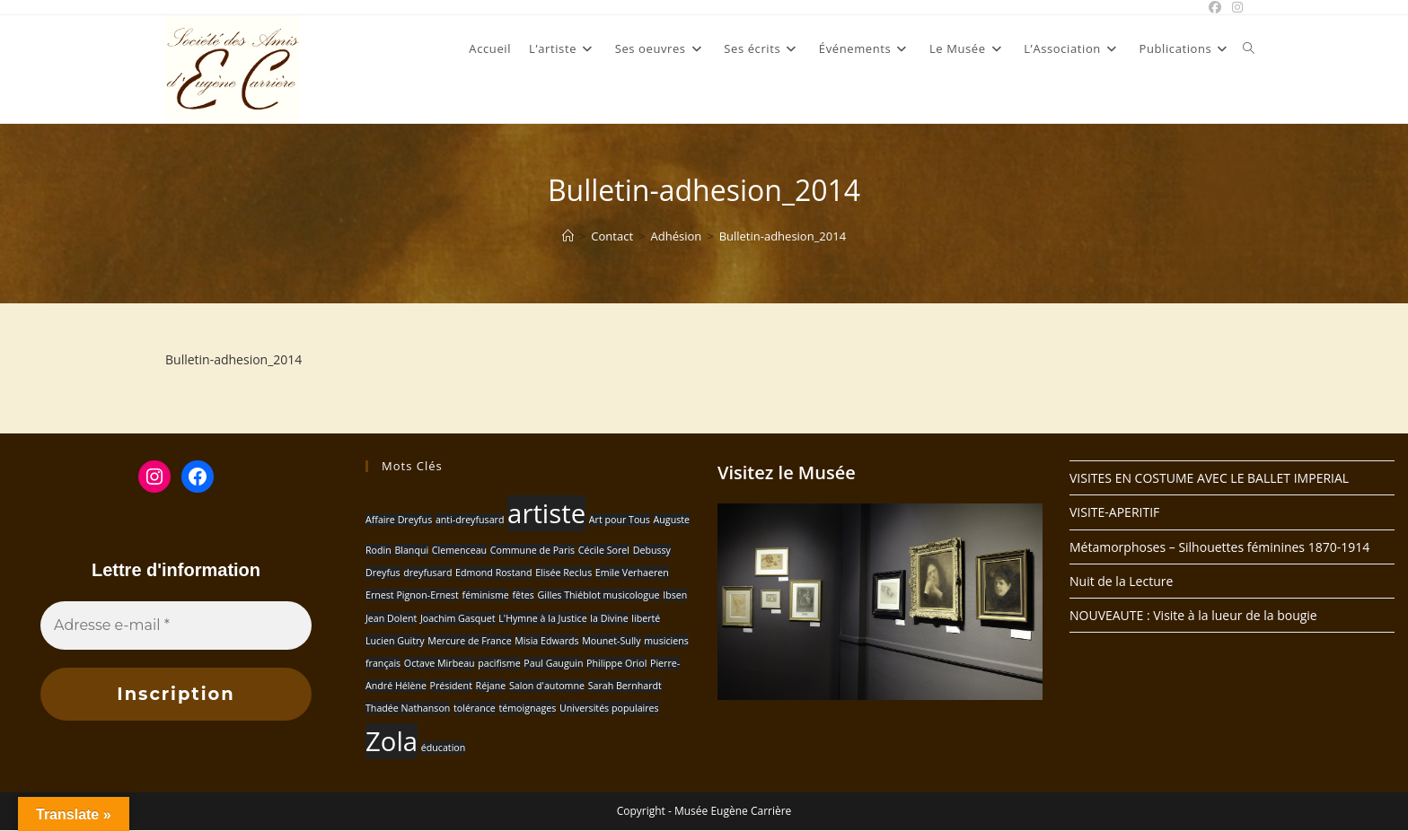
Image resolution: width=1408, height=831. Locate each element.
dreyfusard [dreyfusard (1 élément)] (427, 572)
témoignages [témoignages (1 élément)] (527, 708)
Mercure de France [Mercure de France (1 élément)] (469, 640)
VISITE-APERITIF (1114, 511)
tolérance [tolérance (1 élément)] (474, 708)
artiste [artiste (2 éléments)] (546, 513)
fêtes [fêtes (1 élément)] (522, 595)
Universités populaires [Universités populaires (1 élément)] (609, 708)
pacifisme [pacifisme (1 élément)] (499, 663)
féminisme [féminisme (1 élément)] (485, 595)
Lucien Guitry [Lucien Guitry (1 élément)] (395, 640)
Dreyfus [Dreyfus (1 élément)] (382, 572)
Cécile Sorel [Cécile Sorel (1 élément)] (603, 550)
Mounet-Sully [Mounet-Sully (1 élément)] (611, 640)
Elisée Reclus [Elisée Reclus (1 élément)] (563, 572)
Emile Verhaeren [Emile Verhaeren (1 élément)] (632, 572)
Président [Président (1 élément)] (451, 685)
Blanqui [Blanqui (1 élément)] (411, 550)
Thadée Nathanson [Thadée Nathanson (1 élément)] (407, 708)
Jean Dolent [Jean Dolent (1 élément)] (391, 618)
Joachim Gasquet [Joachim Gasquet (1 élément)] (458, 618)
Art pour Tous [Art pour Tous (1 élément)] (619, 519)
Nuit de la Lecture (1121, 581)
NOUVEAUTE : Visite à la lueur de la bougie (1193, 615)
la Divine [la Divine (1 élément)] (609, 618)
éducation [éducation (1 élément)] (443, 747)
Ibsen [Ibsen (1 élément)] (675, 595)
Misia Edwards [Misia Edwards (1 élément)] (546, 640)
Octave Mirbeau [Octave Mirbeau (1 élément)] (439, 663)
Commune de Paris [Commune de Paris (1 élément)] (532, 550)
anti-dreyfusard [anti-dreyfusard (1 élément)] (470, 519)
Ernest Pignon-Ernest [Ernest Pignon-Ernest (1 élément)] (412, 595)
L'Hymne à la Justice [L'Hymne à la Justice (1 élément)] (542, 618)
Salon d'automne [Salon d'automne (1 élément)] (547, 685)
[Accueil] (568, 236)
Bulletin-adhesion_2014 (782, 236)
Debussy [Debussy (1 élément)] (652, 550)
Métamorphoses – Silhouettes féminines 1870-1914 (1219, 546)
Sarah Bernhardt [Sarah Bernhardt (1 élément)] (625, 685)
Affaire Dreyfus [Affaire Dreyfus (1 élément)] (398, 519)
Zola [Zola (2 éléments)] (391, 741)
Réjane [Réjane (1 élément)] (491, 685)
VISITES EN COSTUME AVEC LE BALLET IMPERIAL (1209, 477)
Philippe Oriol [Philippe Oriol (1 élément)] (616, 663)
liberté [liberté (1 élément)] (645, 618)
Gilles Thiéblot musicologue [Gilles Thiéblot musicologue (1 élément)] (599, 595)
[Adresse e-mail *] (176, 625)
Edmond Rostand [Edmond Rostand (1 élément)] (493, 572)
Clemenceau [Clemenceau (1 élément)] (459, 550)
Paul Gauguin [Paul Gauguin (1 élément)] (553, 663)
